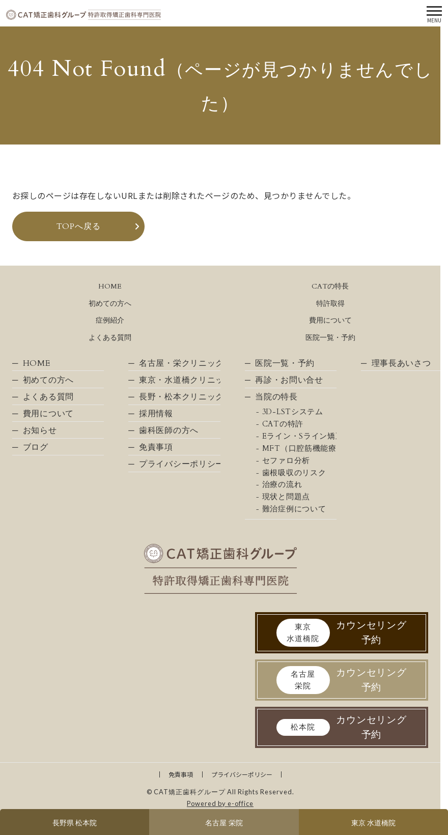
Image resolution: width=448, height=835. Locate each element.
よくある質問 (110, 337)
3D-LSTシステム (292, 412)
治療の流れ (282, 485)
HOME (110, 286)
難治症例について (294, 509)
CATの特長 (330, 286)
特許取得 (330, 303)
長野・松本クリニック (179, 396)
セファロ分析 (286, 461)
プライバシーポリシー (179, 464)
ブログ (35, 447)
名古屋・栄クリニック (179, 363)
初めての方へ (110, 303)
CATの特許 (282, 424)
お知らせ (40, 430)
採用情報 (156, 413)
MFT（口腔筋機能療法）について (299, 448)
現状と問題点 (286, 497)
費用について (330, 320)
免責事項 (156, 447)
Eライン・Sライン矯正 (299, 436)
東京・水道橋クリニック (179, 380)
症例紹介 (110, 320)
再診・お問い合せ (289, 380)
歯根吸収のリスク (294, 473)
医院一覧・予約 (330, 337)
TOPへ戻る (79, 226)
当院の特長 (276, 396)
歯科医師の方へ (169, 430)
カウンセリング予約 (341, 633)
